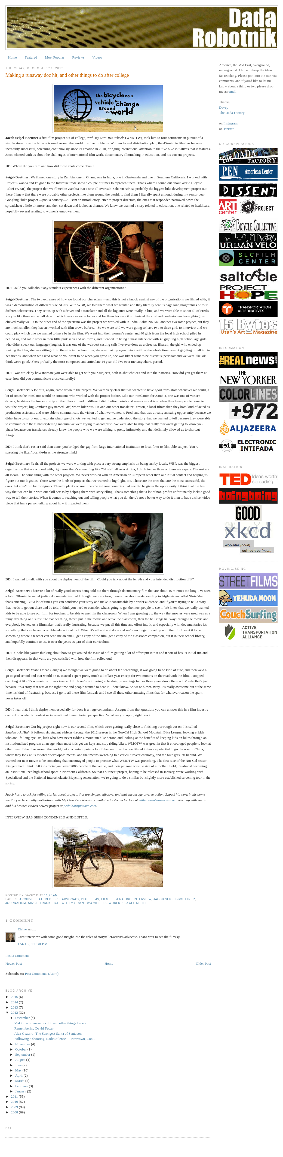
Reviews (78, 57)
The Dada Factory (232, 113)
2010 (15, 1102)
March (20, 1081)
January (21, 1091)
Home (12, 57)
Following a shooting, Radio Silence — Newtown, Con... (54, 1039)
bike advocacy (66, 899)
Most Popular (54, 57)
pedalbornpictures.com (80, 806)
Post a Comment (17, 956)
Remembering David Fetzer (33, 1028)
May (19, 1070)
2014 (15, 1002)
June (19, 1065)
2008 (15, 1112)
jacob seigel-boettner (174, 899)
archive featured (35, 899)
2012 (15, 1012)
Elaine (22, 929)
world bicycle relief (128, 903)
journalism (15, 903)
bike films (90, 899)
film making (121, 899)
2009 (15, 1107)
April (19, 1075)
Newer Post (13, 963)
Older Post (203, 963)
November (23, 1044)
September (23, 1054)
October (21, 1049)
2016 (15, 997)
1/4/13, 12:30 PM (33, 944)
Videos (97, 57)
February (22, 1086)
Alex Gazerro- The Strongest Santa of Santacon (47, 1033)
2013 (15, 1007)
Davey (223, 107)
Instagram (230, 123)
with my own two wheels (84, 903)
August (20, 1060)
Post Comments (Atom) (42, 974)
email (232, 91)
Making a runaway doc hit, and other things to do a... (51, 1023)
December (23, 1018)
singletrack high (44, 903)
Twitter (228, 129)
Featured (31, 57)
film (105, 899)
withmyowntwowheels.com (157, 800)
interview (143, 899)
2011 (15, 1096)
